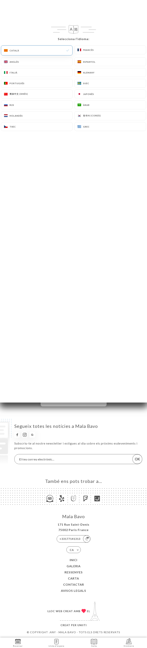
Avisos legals (73, 590)
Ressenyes (74, 572)
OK (137, 459)
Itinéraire (129, 642)
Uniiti (82, 625)
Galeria (74, 566)
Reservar (18, 642)
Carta (73, 578)
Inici (73, 560)
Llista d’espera (56, 642)
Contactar (73, 584)
